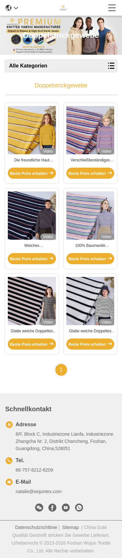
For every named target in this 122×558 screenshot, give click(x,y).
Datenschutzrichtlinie (36, 527)
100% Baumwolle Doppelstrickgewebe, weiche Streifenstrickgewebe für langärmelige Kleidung (90, 246)
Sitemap (70, 527)
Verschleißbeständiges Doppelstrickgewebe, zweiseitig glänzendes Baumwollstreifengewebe (90, 160)
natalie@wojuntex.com (38, 491)
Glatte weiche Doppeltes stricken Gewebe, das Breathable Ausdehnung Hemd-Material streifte (32, 331)
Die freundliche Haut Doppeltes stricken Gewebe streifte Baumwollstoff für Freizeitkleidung (32, 160)
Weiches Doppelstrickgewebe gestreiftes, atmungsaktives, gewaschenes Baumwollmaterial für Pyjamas (32, 246)
